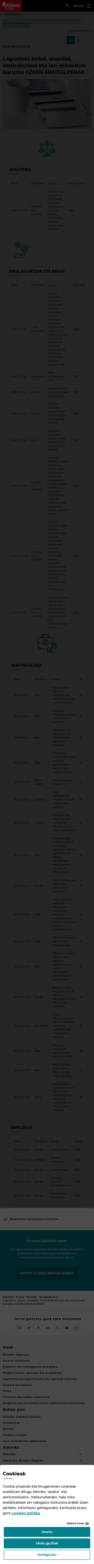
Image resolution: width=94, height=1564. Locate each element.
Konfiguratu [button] (64, 1556)
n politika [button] (26, 1513)
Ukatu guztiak (48, 1544)
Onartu (50, 1533)
